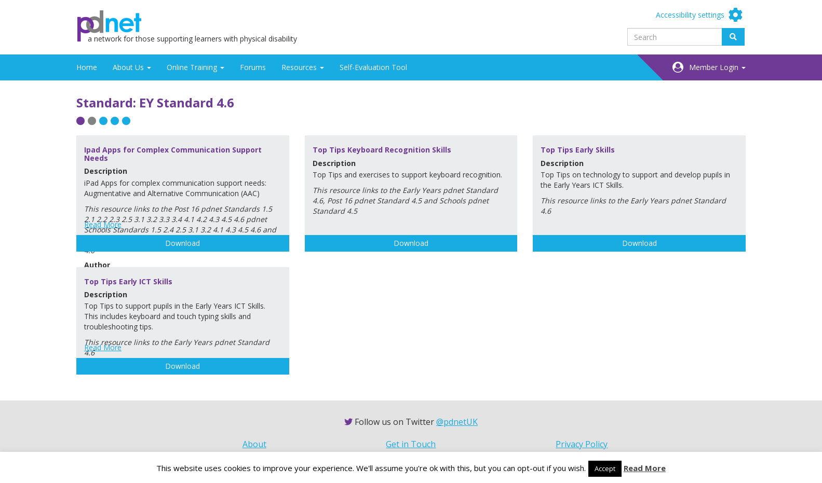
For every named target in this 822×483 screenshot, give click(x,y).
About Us (132, 67)
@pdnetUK (457, 421)
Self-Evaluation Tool (373, 67)
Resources (302, 67)
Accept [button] (605, 468)
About (254, 444)
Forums (253, 67)
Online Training (195, 67)
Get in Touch (411, 444)
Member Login (717, 67)
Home (86, 67)
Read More (103, 224)
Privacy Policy (582, 444)
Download (182, 243)
